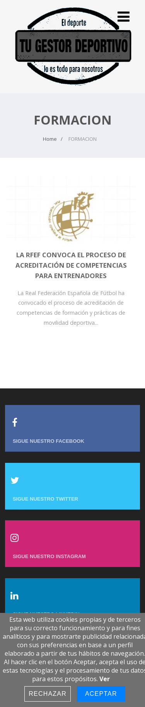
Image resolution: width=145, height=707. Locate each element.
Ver (104, 679)
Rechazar (48, 693)
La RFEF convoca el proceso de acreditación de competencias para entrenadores (71, 265)
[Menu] (124, 16)
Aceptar (101, 693)
